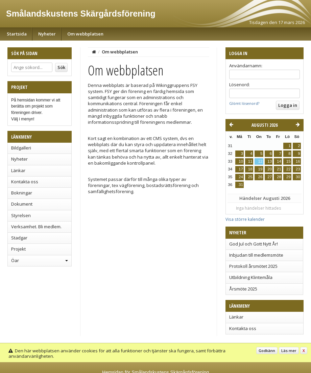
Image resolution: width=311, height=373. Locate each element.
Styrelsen (21, 215)
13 (269, 161)
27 (269, 177)
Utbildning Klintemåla (250, 277)
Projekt (18, 249)
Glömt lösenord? (244, 103)
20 (269, 169)
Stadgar (19, 238)
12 (260, 161)
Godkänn (267, 350)
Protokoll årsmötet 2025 (253, 266)
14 (279, 161)
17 (241, 169)
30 (298, 177)
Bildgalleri (21, 148)
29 (288, 177)
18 (250, 169)
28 (279, 177)
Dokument (21, 204)
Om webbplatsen (85, 34)
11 (250, 161)
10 (241, 161)
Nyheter (47, 34)
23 (298, 169)
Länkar (18, 170)
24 (241, 177)
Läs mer (288, 350)
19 (260, 169)
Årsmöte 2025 (243, 289)
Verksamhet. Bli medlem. (36, 227)
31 (241, 185)
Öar (15, 260)
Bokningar (21, 193)
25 (250, 177)
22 (288, 169)
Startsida (17, 34)
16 (298, 161)
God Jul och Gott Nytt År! (253, 244)
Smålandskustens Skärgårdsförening (81, 13)
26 (260, 177)
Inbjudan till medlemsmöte (256, 255)
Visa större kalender (245, 219)
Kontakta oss (24, 182)
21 (279, 169)
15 (288, 161)
